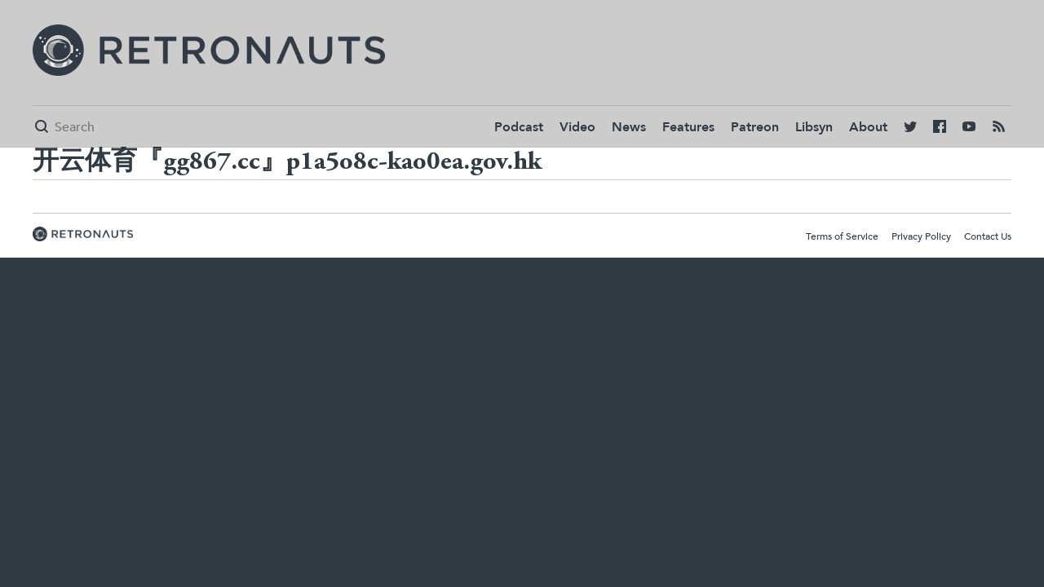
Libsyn (814, 127)
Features (688, 127)
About (868, 127)
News (629, 127)
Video (577, 127)
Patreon (755, 127)
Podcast (518, 127)
